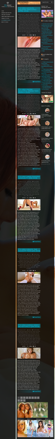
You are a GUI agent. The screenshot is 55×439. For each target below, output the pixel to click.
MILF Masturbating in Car (47, 86)
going (34, 102)
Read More (37, 81)
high (33, 21)
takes (19, 110)
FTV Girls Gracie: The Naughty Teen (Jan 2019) (29, 250)
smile (21, 108)
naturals (27, 338)
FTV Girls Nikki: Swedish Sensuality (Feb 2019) (29, 177)
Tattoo (38, 341)
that (18, 30)
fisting (26, 187)
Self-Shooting (31, 262)
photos (27, 25)
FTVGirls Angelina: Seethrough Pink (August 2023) (46, 116)
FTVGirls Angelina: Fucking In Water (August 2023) (47, 139)
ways (28, 31)
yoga (25, 195)
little (22, 336)
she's (19, 108)
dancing (22, 100)
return (31, 339)
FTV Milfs (45, 59)
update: (32, 30)
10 (21, 400)
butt (23, 257)
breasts (22, 332)
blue (29, 17)
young (36, 31)
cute (27, 18)
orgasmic (35, 261)
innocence (36, 21)
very (22, 31)
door (32, 332)
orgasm (19, 25)
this (20, 30)
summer (27, 265)
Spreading (28, 108)
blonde (26, 17)
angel (35, 15)
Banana (37, 182)
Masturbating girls (46, 55)
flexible (29, 187)
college (20, 18)
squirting (20, 28)
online (37, 24)
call (34, 17)
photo (25, 25)
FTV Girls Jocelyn (35, 14)
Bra (18, 257)
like (29, 22)
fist (24, 187)
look (36, 22)
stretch (23, 28)
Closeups (37, 17)
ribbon (34, 339)
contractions (37, 98)
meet (19, 105)
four (36, 334)
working (32, 31)
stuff (31, 28)
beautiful (20, 17)
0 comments (33, 111)
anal (22, 15)
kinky (25, 188)
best (19, 332)
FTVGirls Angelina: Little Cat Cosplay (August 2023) (46, 128)
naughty (28, 261)
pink (30, 25)
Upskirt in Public (28, 194)
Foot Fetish (37, 101)
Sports (25, 341)
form (32, 187)
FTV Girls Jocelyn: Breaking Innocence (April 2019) (27, 9)
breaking (31, 17)
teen (24, 110)
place (22, 339)
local (24, 336)
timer (33, 192)
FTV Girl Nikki (36, 181)
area (37, 15)
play (32, 25)
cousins (23, 18)
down (29, 18)
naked (24, 105)
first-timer (21, 187)
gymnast (37, 102)
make (33, 104)
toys (27, 30)
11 (24, 400)
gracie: (27, 259)
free (34, 20)
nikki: (22, 189)
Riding (32, 107)
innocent (20, 22)
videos (24, 31)
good (30, 21)
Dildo (28, 100)
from (39, 20)
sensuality (27, 191)
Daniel (28, 14)
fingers (29, 20)
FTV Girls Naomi (36, 95)
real (25, 27)
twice (29, 30)
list (29, 188)
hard (19, 104)
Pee (22, 25)
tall (21, 110)
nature (31, 338)
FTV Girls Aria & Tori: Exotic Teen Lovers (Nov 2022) (46, 150)
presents (35, 25)
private (27, 107)
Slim (35, 262)
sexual (33, 191)
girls (28, 21)
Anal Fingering (26, 15)
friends (36, 20)
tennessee (37, 28)
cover (29, 332)
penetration (34, 189)
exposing (20, 101)
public (38, 25)
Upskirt (35, 30)
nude (35, 24)
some (35, 27)
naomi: (27, 105)
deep (25, 100)
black (23, 17)
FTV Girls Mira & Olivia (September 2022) (45, 161)
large (33, 259)
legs (24, 104)
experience (33, 18)
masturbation (21, 24)
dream (33, 100)
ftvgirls (20, 21)
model (26, 24)
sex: (30, 27)
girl (26, 21)
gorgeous (19, 188)
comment (32, 98)
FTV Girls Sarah (36, 329)
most (29, 24)
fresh (21, 102)
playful (24, 107)
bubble (21, 257)
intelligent (24, 22)
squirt (38, 27)
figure (26, 20)
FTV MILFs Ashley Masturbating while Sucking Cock (46, 66)
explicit (24, 185)
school (27, 27)
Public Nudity (21, 27)
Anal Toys (32, 15)
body (25, 98)
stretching (27, 28)
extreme (37, 18)
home (21, 104)
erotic (39, 184)
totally (32, 110)
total (25, 30)
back (39, 97)
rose (36, 339)
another (33, 331)
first (32, 20)
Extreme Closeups (21, 20)
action (21, 97)
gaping (24, 21)
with (30, 31)
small (32, 27)
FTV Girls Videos (48, 21)
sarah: (39, 339)
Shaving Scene (37, 107)
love (38, 22)
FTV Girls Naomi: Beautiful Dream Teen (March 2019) (28, 91)
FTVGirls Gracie (36, 254)
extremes (32, 258)
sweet (33, 28)
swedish (25, 192)
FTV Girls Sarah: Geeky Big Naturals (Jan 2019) (28, 325)
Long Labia (33, 22)
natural (31, 24)
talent (28, 192)
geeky (22, 335)
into (27, 22)
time (22, 30)
